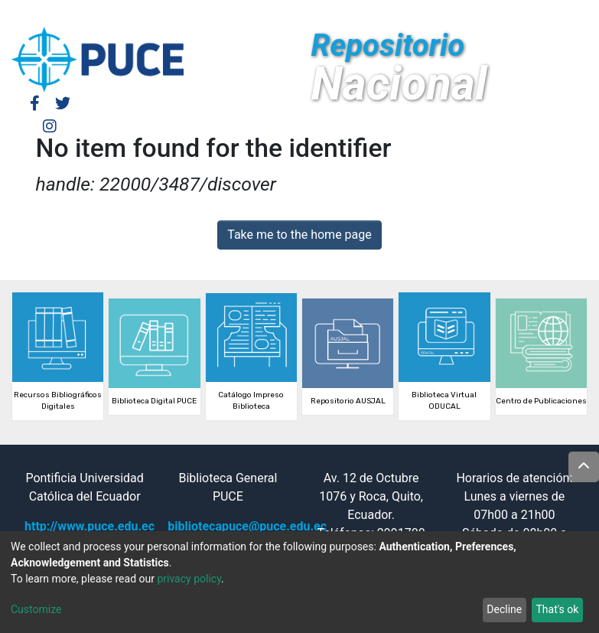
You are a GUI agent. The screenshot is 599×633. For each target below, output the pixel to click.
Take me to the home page (299, 234)
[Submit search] (474, 14)
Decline (504, 609)
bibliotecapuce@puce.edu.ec (247, 526)
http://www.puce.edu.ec (89, 526)
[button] (451, 14)
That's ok (557, 609)
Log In (381, 13)
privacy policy (189, 579)
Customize (36, 609)
